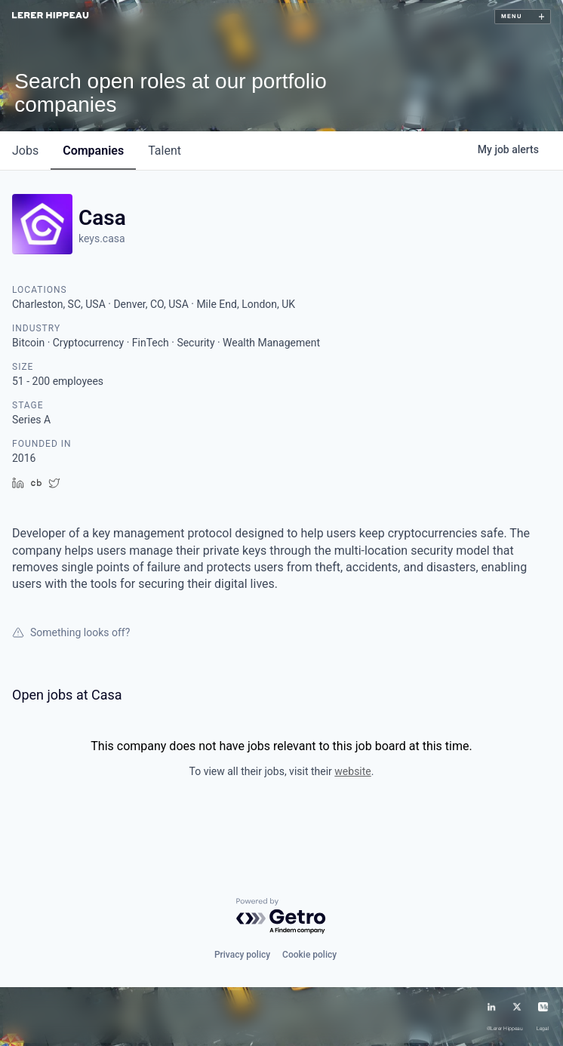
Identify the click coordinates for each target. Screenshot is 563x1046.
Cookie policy (309, 954)
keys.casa (101, 238)
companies (93, 150)
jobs (25, 150)
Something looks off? (71, 632)
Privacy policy (242, 954)
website (352, 771)
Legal (543, 1028)
